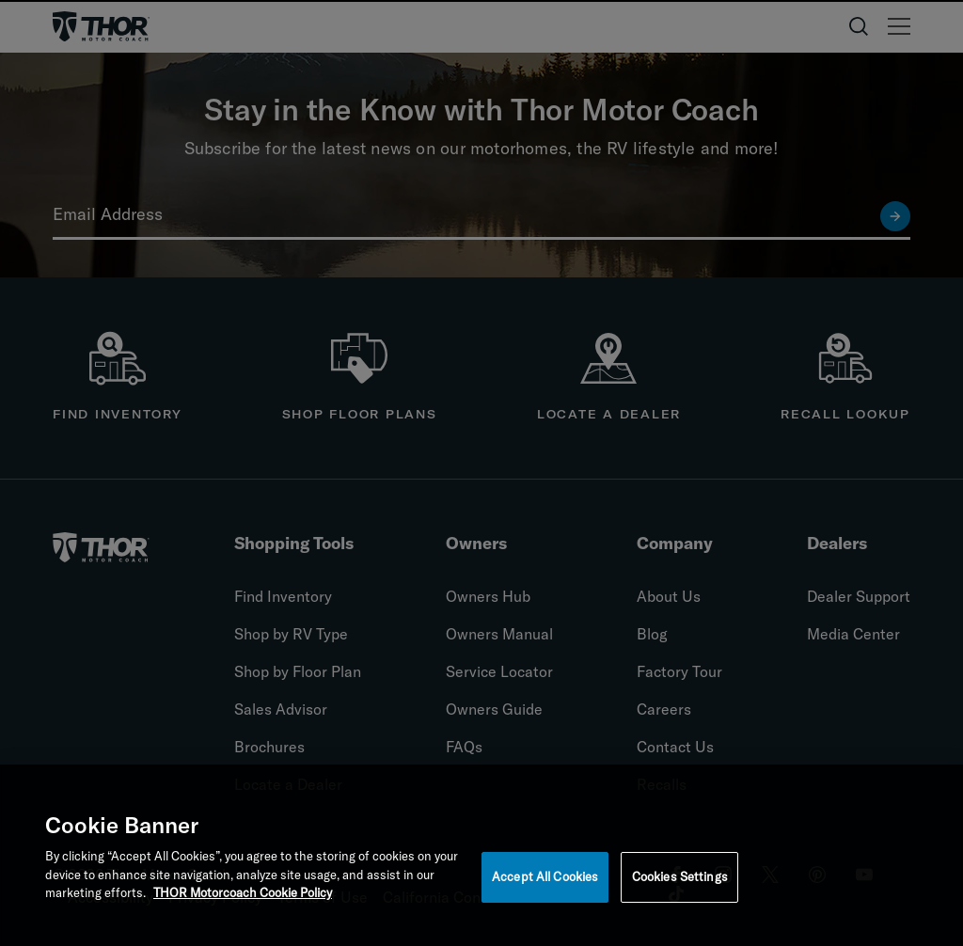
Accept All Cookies (545, 883)
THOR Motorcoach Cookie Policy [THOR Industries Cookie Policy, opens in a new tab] (242, 899)
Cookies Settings (680, 883)
